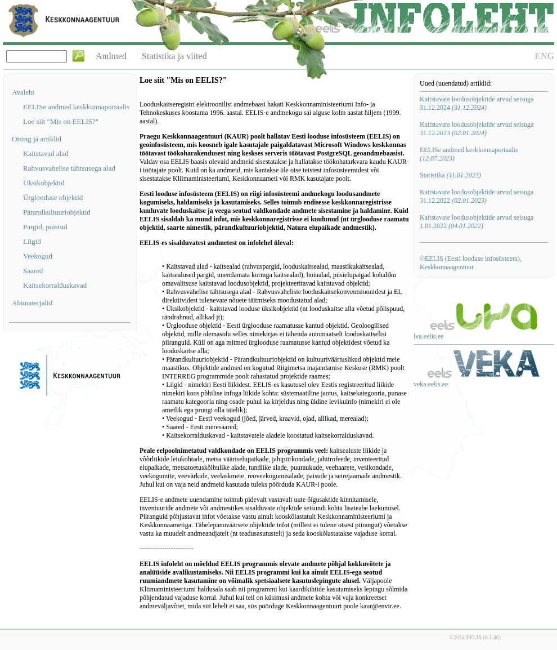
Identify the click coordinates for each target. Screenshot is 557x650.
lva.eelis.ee (428, 336)
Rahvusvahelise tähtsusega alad (69, 168)
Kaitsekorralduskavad (55, 285)
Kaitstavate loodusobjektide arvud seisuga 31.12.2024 (476, 103)
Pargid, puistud (45, 226)
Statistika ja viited (174, 56)
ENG (544, 56)
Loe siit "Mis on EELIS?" (60, 121)
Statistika (450, 175)
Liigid (32, 241)
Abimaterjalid (32, 303)
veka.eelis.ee (431, 384)
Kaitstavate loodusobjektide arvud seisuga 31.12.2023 (476, 129)
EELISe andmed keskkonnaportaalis (76, 107)
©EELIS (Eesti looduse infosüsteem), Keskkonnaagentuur (471, 263)
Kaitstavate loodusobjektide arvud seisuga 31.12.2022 (476, 196)
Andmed (111, 56)
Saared (33, 270)
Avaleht (23, 92)
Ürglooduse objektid (53, 197)
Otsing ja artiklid (36, 139)
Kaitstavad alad (46, 153)
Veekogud (37, 256)
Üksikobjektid (44, 183)
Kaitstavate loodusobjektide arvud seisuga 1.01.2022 (476, 221)
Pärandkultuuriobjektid (57, 212)
